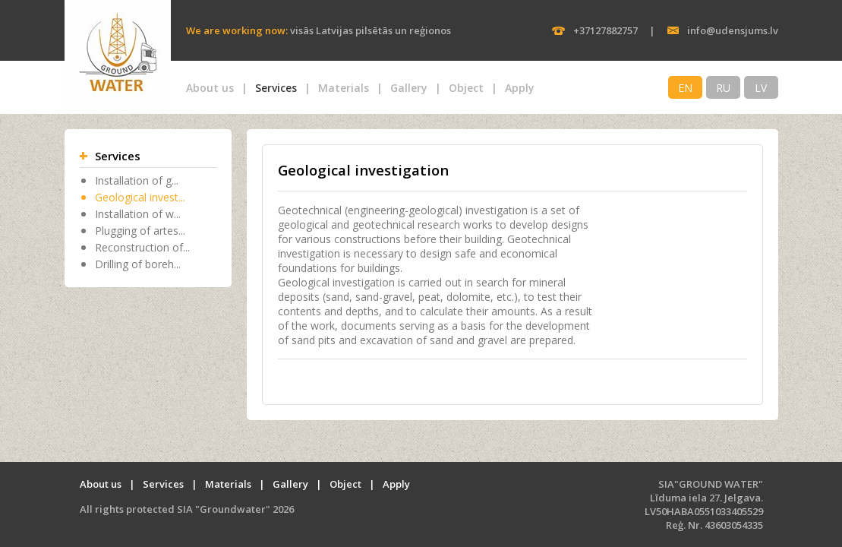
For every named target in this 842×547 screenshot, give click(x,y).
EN (685, 88)
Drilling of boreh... (138, 264)
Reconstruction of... (142, 247)
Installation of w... (138, 214)
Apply (520, 88)
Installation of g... (136, 180)
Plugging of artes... (140, 230)
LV (761, 88)
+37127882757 (605, 30)
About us (210, 88)
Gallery (408, 88)
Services (276, 88)
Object (466, 88)
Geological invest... (140, 197)
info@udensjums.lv (732, 30)
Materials (343, 88)
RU (723, 88)
